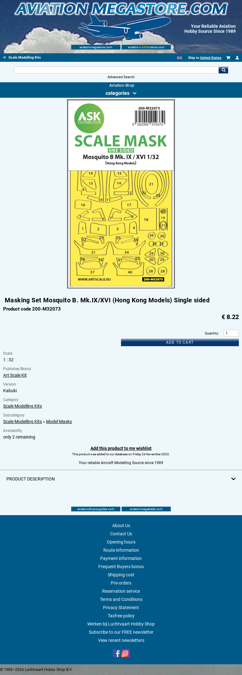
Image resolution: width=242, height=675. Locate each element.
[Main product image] (121, 287)
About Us (121, 525)
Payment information (121, 558)
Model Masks (59, 421)
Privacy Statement (121, 607)
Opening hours (121, 541)
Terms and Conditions (121, 599)
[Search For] (116, 70)
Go (223, 70)
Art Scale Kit (15, 375)
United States (211, 58)
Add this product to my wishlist (121, 448)
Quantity (211, 333)
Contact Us (121, 533)
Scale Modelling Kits (22, 406)
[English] (179, 58)
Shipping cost (121, 574)
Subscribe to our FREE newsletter (121, 632)
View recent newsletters (121, 640)
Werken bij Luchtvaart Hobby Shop (121, 623)
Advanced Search (121, 77)
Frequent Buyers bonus (121, 566)
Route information (121, 550)
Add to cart (180, 342)
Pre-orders (121, 582)
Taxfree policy (121, 615)
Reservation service (121, 591)
